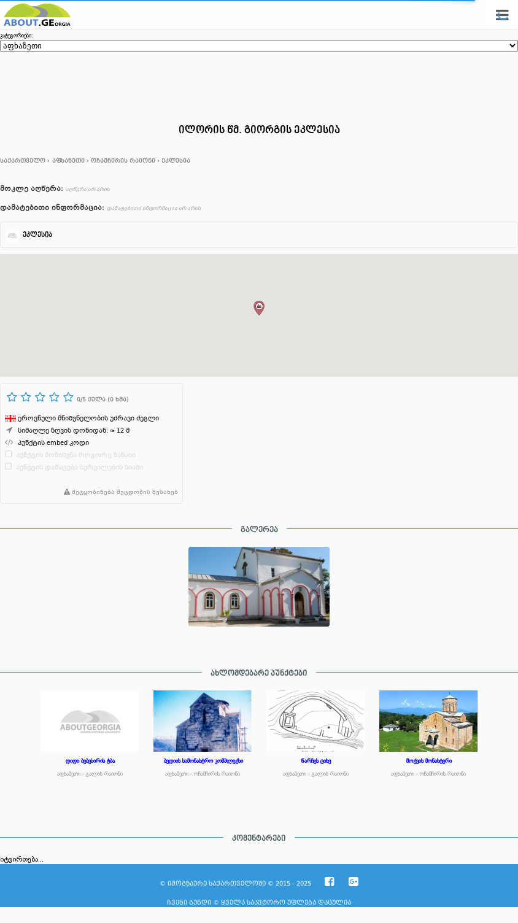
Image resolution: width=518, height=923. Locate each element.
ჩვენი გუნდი (189, 902)
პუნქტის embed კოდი (53, 443)
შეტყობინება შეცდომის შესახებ (118, 493)
